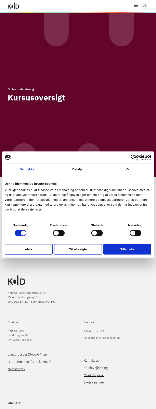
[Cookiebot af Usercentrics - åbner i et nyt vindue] (133, 157)
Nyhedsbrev (16, 369)
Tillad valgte (78, 249)
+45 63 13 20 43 (94, 331)
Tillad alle (127, 249)
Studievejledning (96, 368)
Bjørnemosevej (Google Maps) (29, 362)
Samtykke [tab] (27, 169)
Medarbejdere (94, 375)
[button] (135, 6)
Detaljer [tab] (78, 169)
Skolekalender (94, 382)
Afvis (28, 249)
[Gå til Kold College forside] (13, 6)
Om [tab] (128, 169)
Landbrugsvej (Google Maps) (28, 354)
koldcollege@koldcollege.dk (102, 338)
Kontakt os (91, 360)
